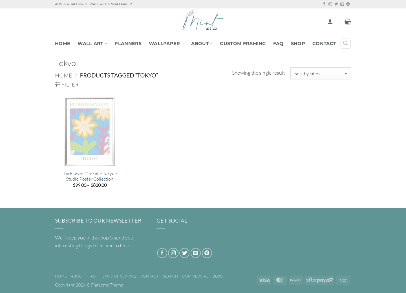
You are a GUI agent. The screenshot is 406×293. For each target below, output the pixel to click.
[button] (330, 21)
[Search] (345, 43)
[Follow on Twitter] (336, 4)
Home (62, 43)
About (202, 43)
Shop (298, 43)
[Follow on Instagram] (330, 4)
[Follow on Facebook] (324, 4)
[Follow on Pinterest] (348, 4)
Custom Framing (243, 43)
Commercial (195, 276)
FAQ (278, 43)
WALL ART (92, 43)
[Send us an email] (342, 4)
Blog (218, 276)
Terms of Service (118, 276)
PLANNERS (128, 43)
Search (170, 276)
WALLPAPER (166, 43)
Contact (324, 43)
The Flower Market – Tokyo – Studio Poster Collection (90, 176)
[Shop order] (320, 73)
